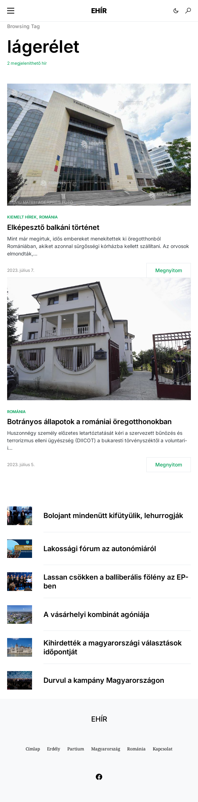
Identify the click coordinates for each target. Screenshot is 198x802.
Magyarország (105, 749)
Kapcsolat (162, 749)
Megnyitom (168, 270)
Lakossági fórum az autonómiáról (99, 548)
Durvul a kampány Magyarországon (103, 680)
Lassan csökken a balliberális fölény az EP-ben (115, 581)
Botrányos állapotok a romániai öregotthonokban (89, 421)
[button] (10, 11)
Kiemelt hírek (22, 217)
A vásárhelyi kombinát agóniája (96, 614)
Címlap (33, 749)
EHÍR (99, 10)
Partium (75, 749)
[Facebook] (99, 777)
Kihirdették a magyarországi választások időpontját (112, 647)
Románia (48, 217)
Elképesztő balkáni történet (53, 227)
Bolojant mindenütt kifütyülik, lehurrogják (113, 515)
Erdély (53, 749)
